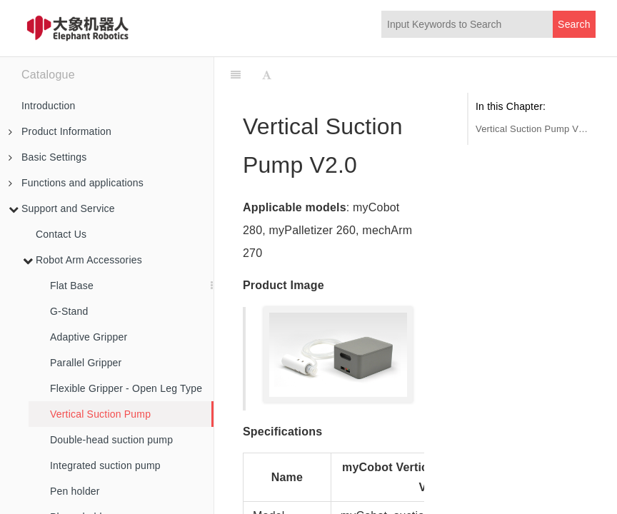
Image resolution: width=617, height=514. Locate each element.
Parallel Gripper (85, 362)
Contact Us (61, 234)
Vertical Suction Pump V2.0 (532, 129)
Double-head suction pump (111, 439)
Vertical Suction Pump (100, 414)
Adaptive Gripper (88, 337)
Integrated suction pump (105, 465)
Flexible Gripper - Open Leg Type (126, 388)
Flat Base (72, 285)
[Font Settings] (266, 75)
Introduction (48, 105)
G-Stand (69, 311)
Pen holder (75, 491)
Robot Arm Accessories (82, 260)
